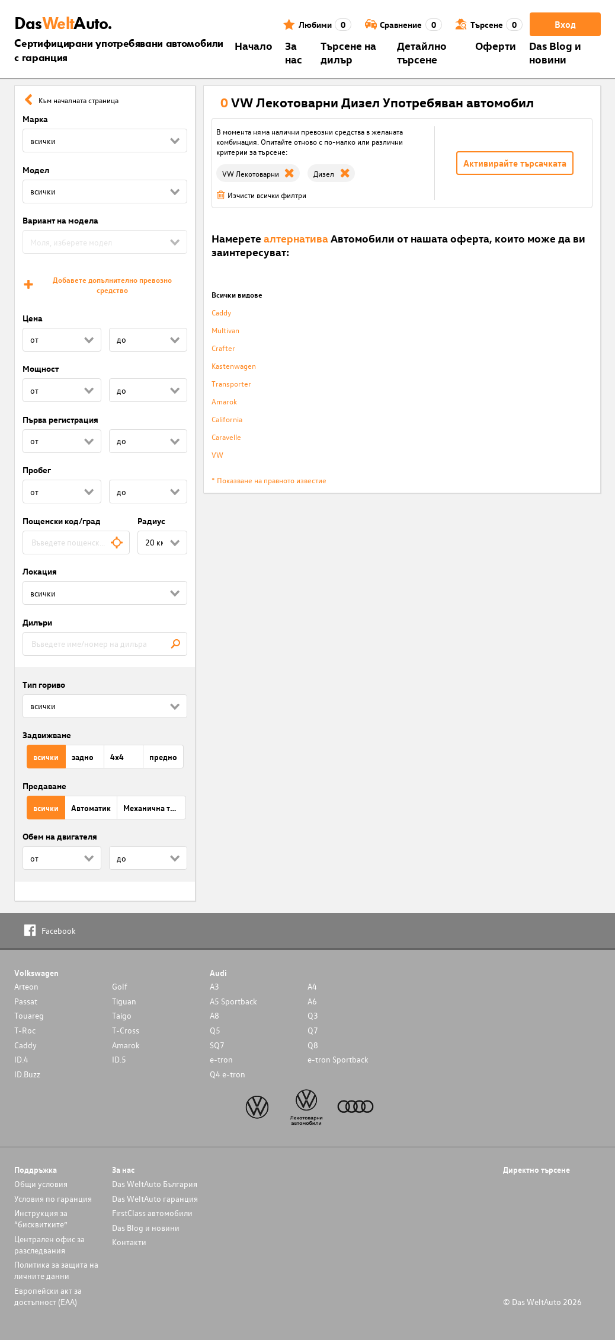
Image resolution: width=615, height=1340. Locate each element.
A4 (312, 986)
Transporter (231, 383)
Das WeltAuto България (154, 1183)
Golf (119, 986)
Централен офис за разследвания (49, 1244)
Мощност (41, 368)
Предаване (44, 786)
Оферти (495, 45)
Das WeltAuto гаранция (155, 1198)
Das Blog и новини (555, 52)
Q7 (313, 1030)
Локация (40, 571)
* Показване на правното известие (269, 480)
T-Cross (125, 1030)
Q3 (313, 1015)
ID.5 (119, 1059)
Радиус (151, 521)
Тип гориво (44, 684)
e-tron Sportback (338, 1059)
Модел (36, 170)
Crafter (223, 348)
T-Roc (25, 1030)
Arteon (26, 986)
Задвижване (47, 735)
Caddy (221, 312)
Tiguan (124, 1001)
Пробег (37, 470)
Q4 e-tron (227, 1074)
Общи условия (41, 1183)
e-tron (221, 1059)
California (227, 419)
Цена (33, 318)
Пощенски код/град (62, 521)
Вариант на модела (60, 220)
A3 (214, 986)
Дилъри (37, 622)
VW (217, 454)
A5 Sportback (233, 1001)
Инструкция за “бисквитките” (41, 1218)
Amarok (224, 401)
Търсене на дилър (348, 52)
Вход (565, 24)
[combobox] (76, 542)
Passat (25, 1001)
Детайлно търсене (422, 52)
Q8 (313, 1045)
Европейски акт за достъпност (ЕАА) (48, 1296)
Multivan (225, 330)
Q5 (215, 1030)
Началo (254, 45)
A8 (214, 1015)
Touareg (29, 1015)
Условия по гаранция (53, 1198)
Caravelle (226, 437)
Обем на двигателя (60, 836)
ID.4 (21, 1059)
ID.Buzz (27, 1074)
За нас (293, 52)
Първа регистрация (60, 419)
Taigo (122, 1015)
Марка (35, 119)
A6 (312, 1001)
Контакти (129, 1242)
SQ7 (217, 1045)
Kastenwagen (234, 365)
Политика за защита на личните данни (56, 1270)
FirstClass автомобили (152, 1212)
